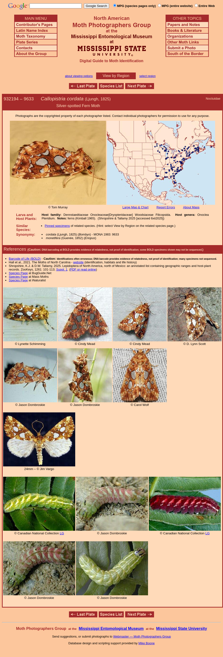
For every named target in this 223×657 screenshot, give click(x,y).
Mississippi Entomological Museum (111, 629)
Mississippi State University (181, 629)
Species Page (18, 273)
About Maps (191, 207)
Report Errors (165, 207)
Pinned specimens (57, 226)
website (78, 262)
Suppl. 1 (62, 269)
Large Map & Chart (136, 207)
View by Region (116, 76)
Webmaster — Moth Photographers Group (142, 636)
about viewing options (79, 76)
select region (147, 76)
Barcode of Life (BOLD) (25, 258)
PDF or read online (83, 269)
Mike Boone (146, 643)
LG (62, 533)
